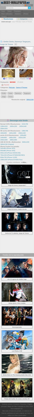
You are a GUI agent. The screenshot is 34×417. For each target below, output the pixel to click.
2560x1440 (22, 133)
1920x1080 (12, 133)
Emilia (4, 93)
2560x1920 (4, 128)
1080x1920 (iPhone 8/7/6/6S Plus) (11, 159)
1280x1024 (4, 126)
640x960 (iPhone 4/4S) (7, 150)
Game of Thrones (27, 21)
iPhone (25, 14)
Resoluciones (7, 19)
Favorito (6, 85)
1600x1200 (13, 126)
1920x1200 (22, 137)
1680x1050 (12, 137)
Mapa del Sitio (12, 406)
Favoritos (23, 404)
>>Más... (23, 162)
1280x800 (23, 135)
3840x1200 (25, 142)
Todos (9, 11)
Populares (17, 11)
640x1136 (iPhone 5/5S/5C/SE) (10, 153)
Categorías (22, 19)
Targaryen (27, 93)
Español (28, 5)
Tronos (10, 96)
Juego (4, 96)
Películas (18, 21)
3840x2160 (30, 99)
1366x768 (25, 131)
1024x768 (25, 124)
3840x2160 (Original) (7, 144)
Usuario (3, 16)
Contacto (16, 404)
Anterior (8, 74)
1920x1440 (22, 126)
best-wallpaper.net (16, 408)
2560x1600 (4, 140)
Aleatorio (18, 14)
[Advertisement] (17, 36)
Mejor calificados (6, 14)
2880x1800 (13, 140)
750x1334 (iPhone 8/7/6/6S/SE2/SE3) (12, 155)
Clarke (10, 93)
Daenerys (18, 93)
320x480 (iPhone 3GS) (7, 148)
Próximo (26, 74)
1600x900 (3, 133)
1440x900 (3, 137)
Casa (3, 11)
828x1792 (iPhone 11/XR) (8, 157)
